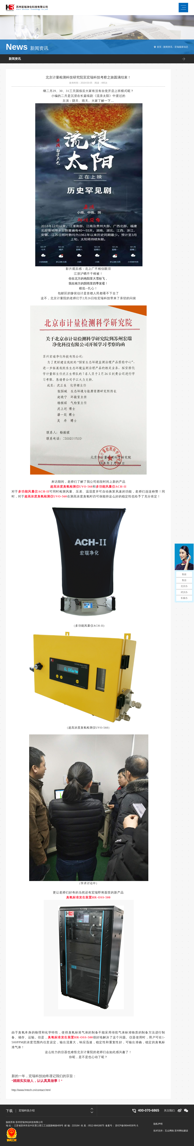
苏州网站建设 (181, 1130)
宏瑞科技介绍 (27, 1110)
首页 (159, 47)
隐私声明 (158, 1124)
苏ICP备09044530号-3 (126, 1125)
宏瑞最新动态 (181, 47)
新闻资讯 (167, 47)
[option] (58, 1110)
